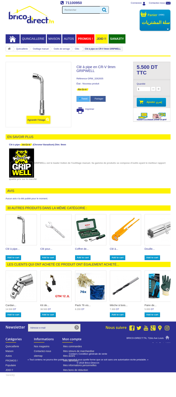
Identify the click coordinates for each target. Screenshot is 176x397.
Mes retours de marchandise (78, 351)
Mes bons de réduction (75, 370)
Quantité (141, 83)
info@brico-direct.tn (153, 356)
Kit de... (44, 305)
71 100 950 (157, 349)
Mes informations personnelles (80, 365)
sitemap (38, 355)
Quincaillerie (33, 38)
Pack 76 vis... (83, 305)
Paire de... (151, 305)
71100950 (73, 3)
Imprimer (89, 109)
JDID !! (101, 38)
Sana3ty (117, 38)
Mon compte (71, 339)
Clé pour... (46, 248)
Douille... (150, 248)
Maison (54, 38)
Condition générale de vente (93, 378)
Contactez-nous (157, 3)
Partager (98, 98)
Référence (82, 78)
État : (79, 83)
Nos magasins (41, 346)
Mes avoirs (69, 355)
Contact (73, 378)
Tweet (83, 98)
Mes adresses (70, 360)
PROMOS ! (85, 38)
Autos (69, 38)
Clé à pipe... (13, 248)
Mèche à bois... (119, 305)
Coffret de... (82, 248)
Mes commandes (72, 346)
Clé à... (114, 248)
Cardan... (11, 305)
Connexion (136, 3)
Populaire (11, 365)
